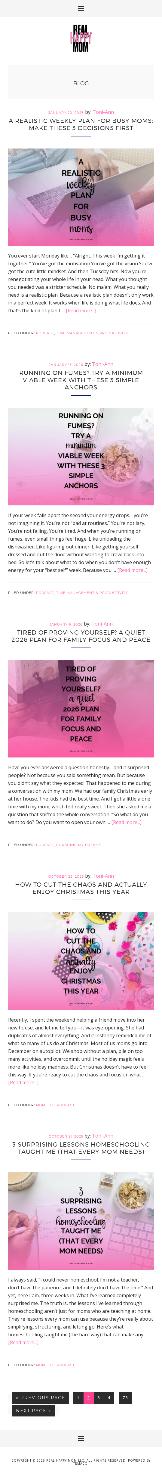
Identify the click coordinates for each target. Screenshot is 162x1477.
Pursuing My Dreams (78, 845)
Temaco (80, 1463)
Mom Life (45, 1105)
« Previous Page (41, 1399)
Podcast (45, 333)
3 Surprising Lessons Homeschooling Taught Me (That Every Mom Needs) (81, 1148)
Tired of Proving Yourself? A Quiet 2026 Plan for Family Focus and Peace (81, 636)
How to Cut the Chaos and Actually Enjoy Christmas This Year (81, 888)
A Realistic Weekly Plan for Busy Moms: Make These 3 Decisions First (81, 124)
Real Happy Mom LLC (65, 1460)
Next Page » (33, 1412)
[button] (81, 8)
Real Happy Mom (81, 38)
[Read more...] (81, 310)
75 (127, 1397)
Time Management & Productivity (92, 333)
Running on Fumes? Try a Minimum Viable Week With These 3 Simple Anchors (81, 380)
